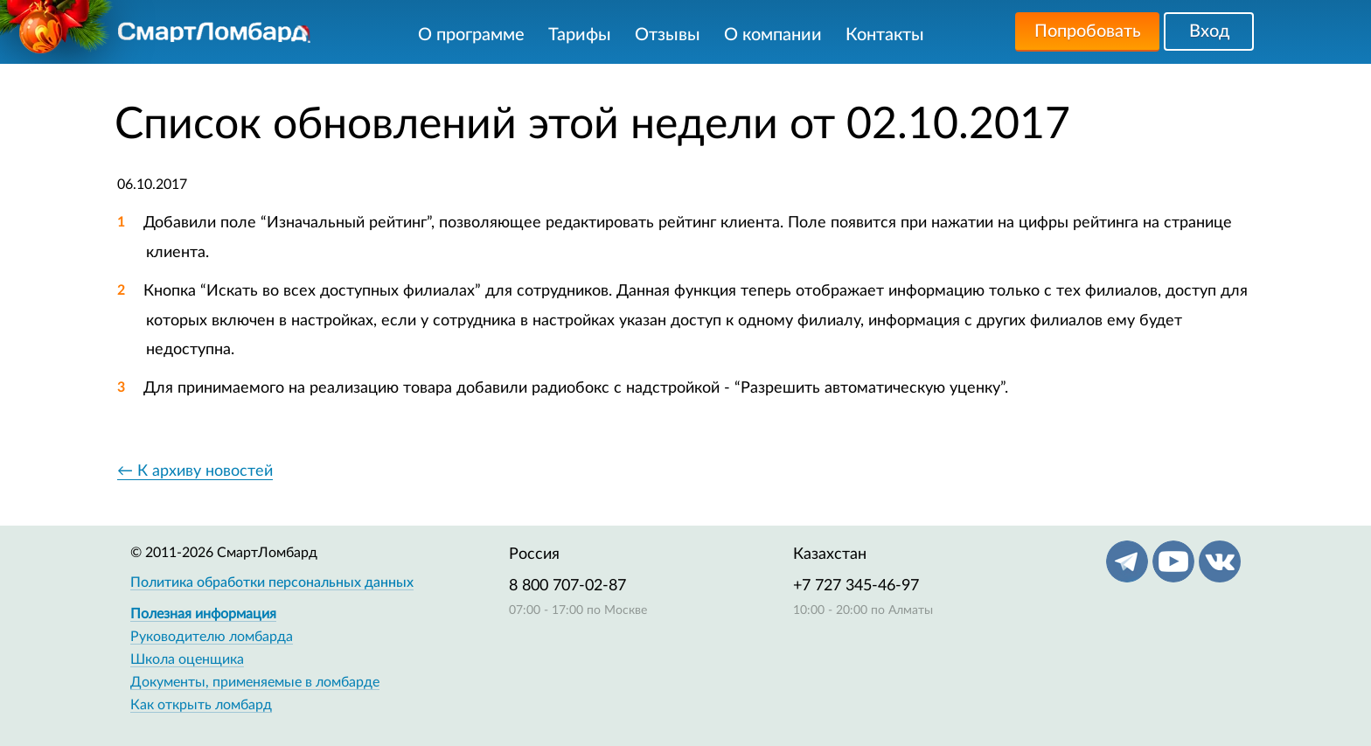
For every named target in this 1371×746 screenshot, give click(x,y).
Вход (1209, 31)
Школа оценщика (187, 659)
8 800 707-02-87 (567, 586)
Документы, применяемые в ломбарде (254, 682)
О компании (773, 35)
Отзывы (667, 35)
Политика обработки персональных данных (272, 582)
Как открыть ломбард (201, 705)
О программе (471, 35)
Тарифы (579, 35)
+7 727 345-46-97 (856, 586)
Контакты (885, 35)
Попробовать (1087, 31)
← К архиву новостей (195, 471)
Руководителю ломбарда (211, 637)
